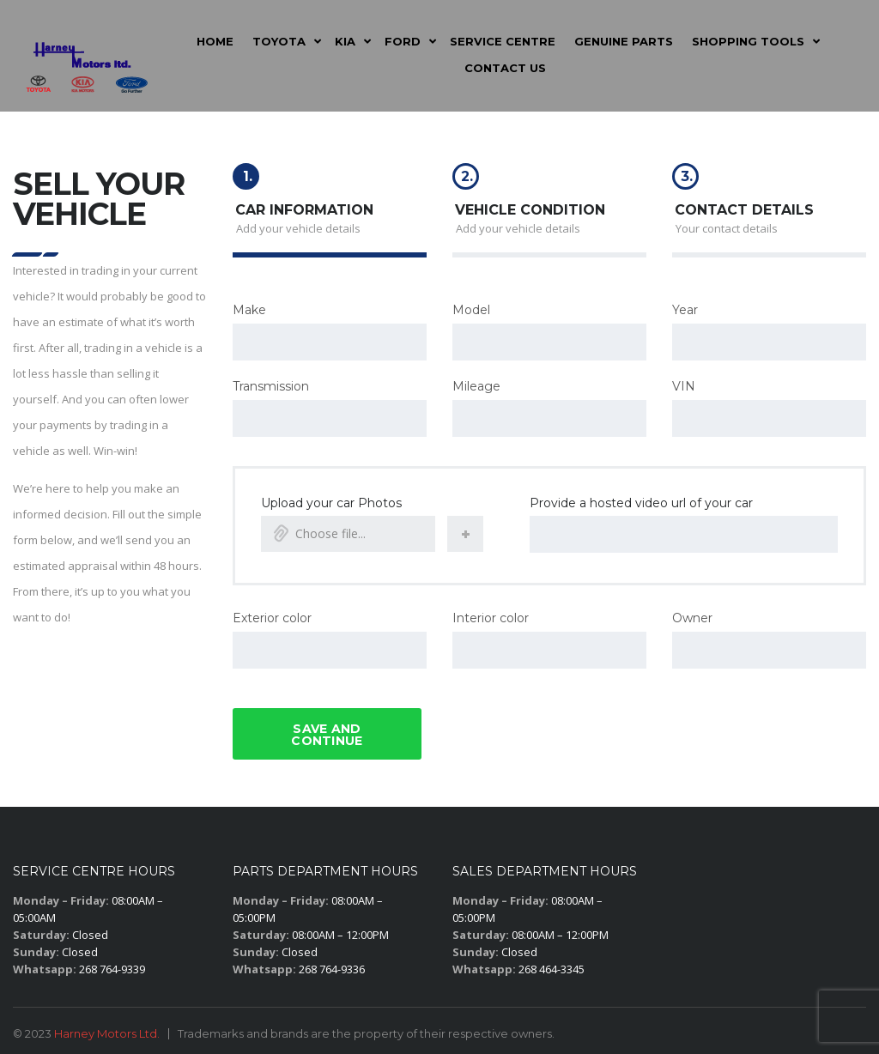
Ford (403, 41)
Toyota (279, 41)
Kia (345, 41)
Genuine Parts (623, 41)
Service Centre (502, 41)
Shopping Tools (748, 41)
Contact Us (505, 68)
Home (215, 41)
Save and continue (326, 729)
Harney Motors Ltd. (107, 1028)
